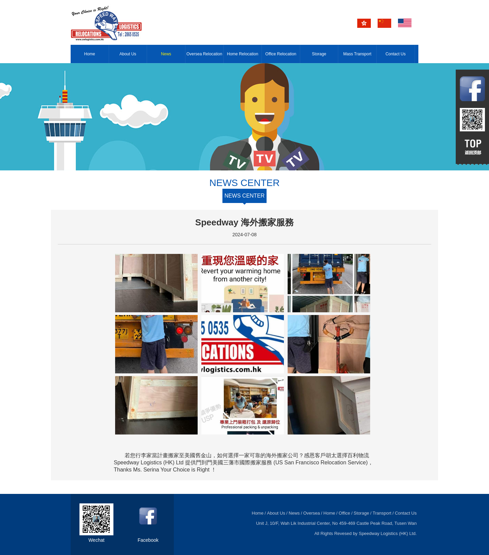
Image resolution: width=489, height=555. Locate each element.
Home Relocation (242, 54)
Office (344, 513)
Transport (382, 513)
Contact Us (395, 54)
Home (89, 54)
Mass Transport (357, 54)
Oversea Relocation (204, 54)
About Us (128, 54)
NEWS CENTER (244, 196)
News (166, 54)
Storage (319, 54)
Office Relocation (280, 54)
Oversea (311, 513)
